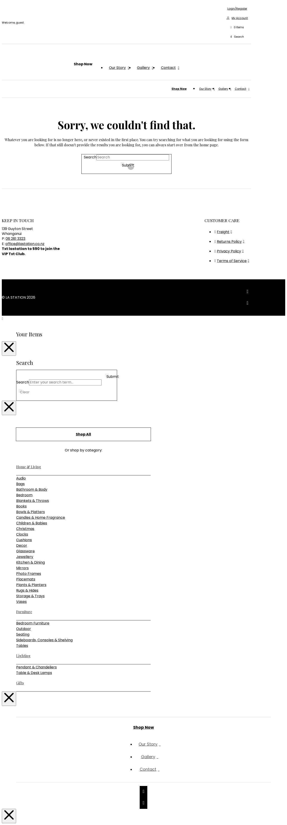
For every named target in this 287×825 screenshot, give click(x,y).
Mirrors (22, 568)
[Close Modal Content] (9, 348)
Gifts (20, 683)
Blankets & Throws (32, 500)
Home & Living (28, 466)
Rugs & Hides (27, 590)
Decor (21, 545)
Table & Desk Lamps (34, 672)
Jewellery (24, 556)
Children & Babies (31, 523)
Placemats (25, 579)
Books (21, 506)
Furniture (24, 611)
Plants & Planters (31, 584)
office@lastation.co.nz (24, 243)
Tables (22, 645)
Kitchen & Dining (30, 562)
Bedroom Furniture (32, 623)
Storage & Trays (30, 596)
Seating (22, 634)
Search (90, 157)
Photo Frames (28, 573)
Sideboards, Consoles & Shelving (44, 640)
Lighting (23, 655)
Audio (21, 478)
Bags (20, 483)
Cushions (24, 540)
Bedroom (24, 495)
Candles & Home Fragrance (40, 517)
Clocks (22, 534)
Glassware (25, 551)
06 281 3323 (15, 238)
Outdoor (23, 628)
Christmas (25, 528)
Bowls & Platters (30, 511)
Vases (21, 601)
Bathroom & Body (31, 489)
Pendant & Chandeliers (36, 667)
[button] (237, 27)
